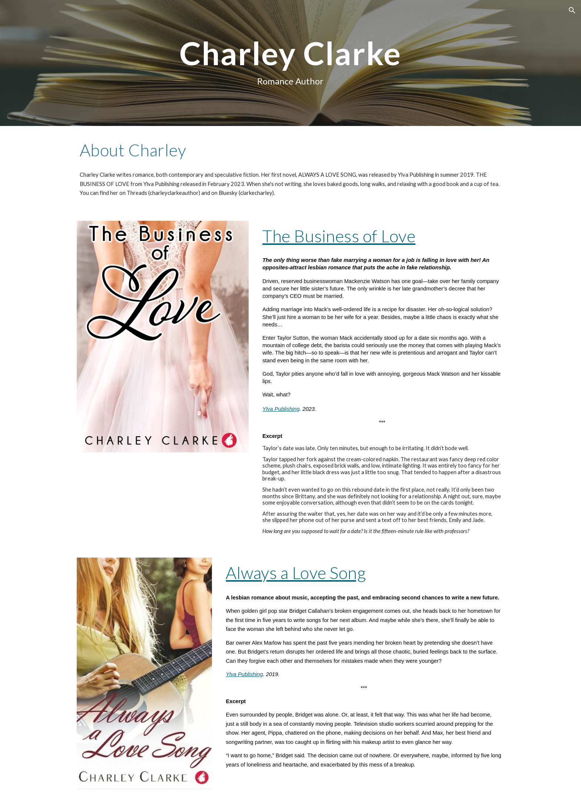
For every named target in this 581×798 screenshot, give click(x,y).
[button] (572, 10)
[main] (290, 62)
